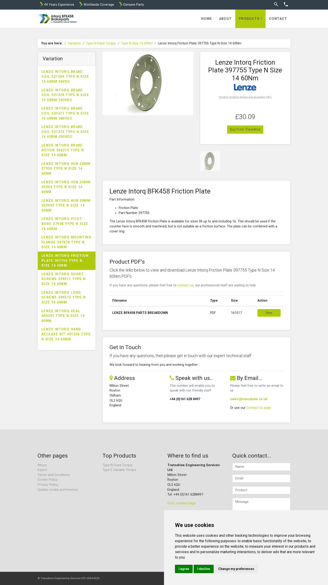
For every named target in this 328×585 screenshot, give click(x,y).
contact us (185, 285)
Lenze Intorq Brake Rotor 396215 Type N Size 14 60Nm (62, 150)
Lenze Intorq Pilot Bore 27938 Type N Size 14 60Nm (64, 224)
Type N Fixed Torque (101, 43)
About (225, 19)
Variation (74, 43)
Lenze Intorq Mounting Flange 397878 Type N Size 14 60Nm (66, 242)
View (268, 313)
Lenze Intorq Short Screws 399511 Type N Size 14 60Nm (63, 279)
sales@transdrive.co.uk (248, 399)
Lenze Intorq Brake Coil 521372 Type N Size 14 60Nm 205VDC (65, 132)
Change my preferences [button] (236, 569)
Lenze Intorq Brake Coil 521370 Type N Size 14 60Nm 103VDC (65, 95)
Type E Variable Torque (119, 470)
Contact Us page (258, 408)
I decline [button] (203, 569)
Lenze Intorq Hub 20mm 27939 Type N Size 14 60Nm (65, 169)
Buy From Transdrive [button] (245, 129)
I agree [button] (184, 569)
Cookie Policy (48, 480)
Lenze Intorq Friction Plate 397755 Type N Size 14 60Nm (65, 260)
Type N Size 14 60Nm (137, 43)
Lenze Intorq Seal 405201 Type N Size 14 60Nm (63, 316)
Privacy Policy (48, 485)
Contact (278, 19)
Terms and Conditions (54, 475)
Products (249, 19)
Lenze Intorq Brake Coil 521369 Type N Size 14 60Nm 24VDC (65, 77)
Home (206, 19)
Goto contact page (181, 503)
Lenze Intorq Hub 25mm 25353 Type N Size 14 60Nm (65, 187)
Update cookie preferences (58, 490)
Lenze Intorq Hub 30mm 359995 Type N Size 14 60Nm (65, 205)
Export (42, 470)
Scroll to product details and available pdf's (245, 97)
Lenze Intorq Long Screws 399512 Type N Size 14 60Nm (63, 297)
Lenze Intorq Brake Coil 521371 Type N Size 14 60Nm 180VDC (65, 113)
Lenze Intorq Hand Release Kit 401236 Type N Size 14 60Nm (66, 334)
